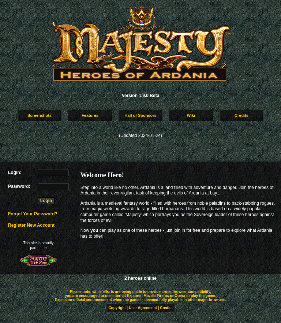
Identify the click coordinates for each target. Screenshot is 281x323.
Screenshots (39, 115)
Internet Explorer (126, 296)
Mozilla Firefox (156, 296)
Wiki (191, 115)
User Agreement (143, 308)
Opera (180, 296)
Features (90, 115)
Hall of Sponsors (140, 115)
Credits (241, 115)
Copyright (116, 308)
